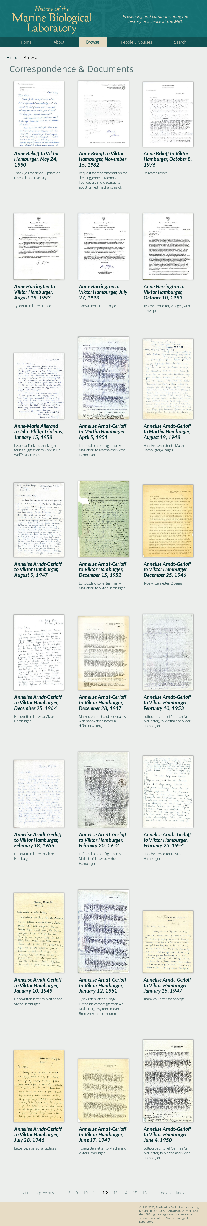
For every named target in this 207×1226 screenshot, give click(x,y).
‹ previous (45, 1193)
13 (115, 1193)
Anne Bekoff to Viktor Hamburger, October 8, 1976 (168, 159)
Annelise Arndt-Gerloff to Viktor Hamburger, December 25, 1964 (37, 702)
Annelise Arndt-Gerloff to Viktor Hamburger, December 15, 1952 (102, 569)
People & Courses (136, 42)
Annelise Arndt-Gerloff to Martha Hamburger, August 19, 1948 (167, 431)
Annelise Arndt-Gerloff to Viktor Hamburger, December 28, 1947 (102, 702)
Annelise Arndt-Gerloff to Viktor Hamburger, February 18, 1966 (37, 839)
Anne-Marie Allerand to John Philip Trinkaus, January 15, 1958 (38, 431)
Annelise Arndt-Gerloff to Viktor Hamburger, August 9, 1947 (37, 569)
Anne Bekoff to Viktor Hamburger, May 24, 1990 (36, 159)
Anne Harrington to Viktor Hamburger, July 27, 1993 (103, 291)
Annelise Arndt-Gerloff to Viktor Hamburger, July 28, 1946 (37, 1134)
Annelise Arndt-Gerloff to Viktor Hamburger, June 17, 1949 (102, 1134)
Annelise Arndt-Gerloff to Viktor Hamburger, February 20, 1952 (102, 839)
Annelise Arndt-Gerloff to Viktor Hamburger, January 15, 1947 (167, 985)
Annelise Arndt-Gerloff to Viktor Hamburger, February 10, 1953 (167, 702)
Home (26, 42)
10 (85, 1193)
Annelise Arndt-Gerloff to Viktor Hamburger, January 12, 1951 (102, 985)
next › (166, 1193)
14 (125, 1193)
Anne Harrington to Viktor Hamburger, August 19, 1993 (34, 291)
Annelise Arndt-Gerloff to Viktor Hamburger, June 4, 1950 (167, 1134)
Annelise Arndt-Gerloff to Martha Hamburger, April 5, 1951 (102, 431)
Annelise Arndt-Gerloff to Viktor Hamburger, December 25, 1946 (167, 569)
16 (144, 1193)
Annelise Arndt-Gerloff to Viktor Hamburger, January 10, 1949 (37, 985)
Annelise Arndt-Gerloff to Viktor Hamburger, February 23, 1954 (167, 839)
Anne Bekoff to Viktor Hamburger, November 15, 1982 (102, 159)
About (59, 42)
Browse (92, 42)
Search (180, 42)
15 (135, 1193)
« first (27, 1193)
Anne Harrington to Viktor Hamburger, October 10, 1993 (164, 291)
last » (180, 1193)
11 (95, 1193)
